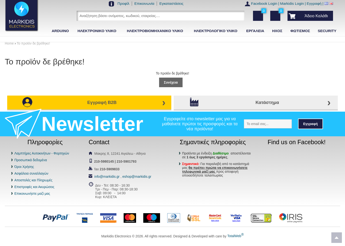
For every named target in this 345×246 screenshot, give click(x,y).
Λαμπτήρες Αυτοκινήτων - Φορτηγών (41, 153)
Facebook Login (264, 3)
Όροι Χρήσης (24, 167)
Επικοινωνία (144, 3)
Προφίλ (123, 3)
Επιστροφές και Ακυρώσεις (34, 187)
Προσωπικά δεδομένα (30, 160)
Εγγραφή (314, 3)
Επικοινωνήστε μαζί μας (32, 193)
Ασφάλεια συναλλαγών (31, 173)
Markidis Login (292, 3)
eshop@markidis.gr (136, 176)
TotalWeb (235, 236)
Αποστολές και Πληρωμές (33, 180)
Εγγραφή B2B (101, 102)
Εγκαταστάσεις (171, 3)
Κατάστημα (267, 102)
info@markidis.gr (107, 176)
